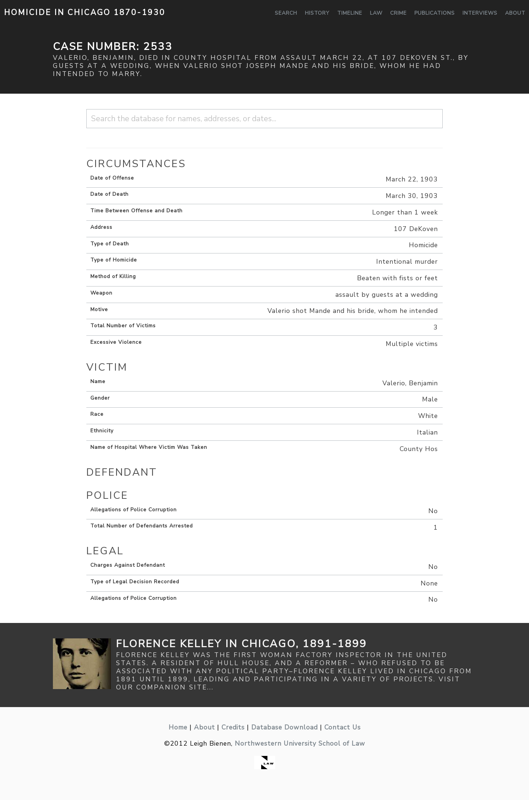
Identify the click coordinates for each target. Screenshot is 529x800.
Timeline (349, 13)
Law (376, 13)
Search (286, 13)
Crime (398, 13)
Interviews (480, 13)
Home (178, 727)
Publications (434, 13)
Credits (233, 727)
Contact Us (342, 727)
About (515, 13)
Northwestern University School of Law (300, 743)
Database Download (284, 727)
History (317, 13)
